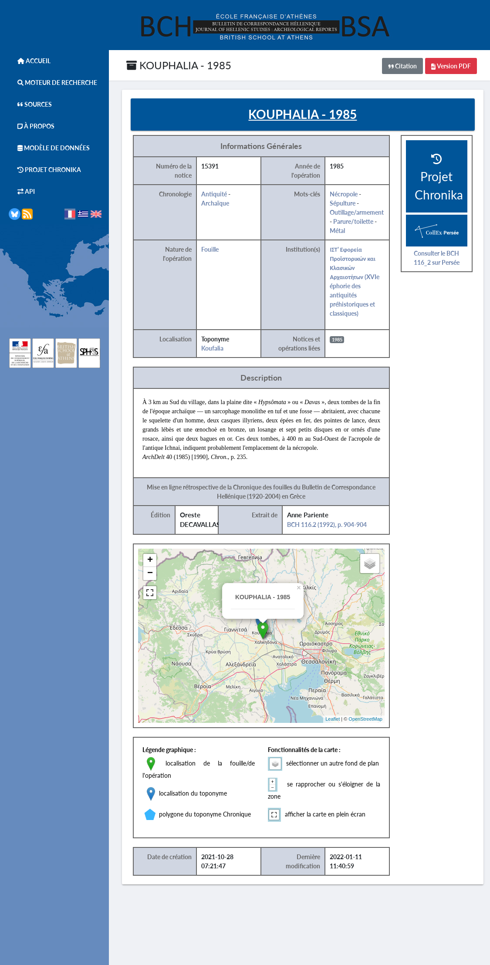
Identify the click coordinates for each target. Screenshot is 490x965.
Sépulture (343, 203)
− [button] (150, 573)
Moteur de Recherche (53, 82)
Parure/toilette (354, 221)
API (22, 191)
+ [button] (150, 560)
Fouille (210, 249)
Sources (30, 104)
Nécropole (344, 194)
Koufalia (213, 348)
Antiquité (214, 194)
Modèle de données (49, 148)
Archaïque (216, 203)
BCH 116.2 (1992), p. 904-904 (327, 524)
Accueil (30, 60)
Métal (337, 230)
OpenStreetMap (365, 719)
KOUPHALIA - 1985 (178, 65)
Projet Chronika (45, 169)
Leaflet (332, 719)
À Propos (31, 126)
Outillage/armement (357, 212)
